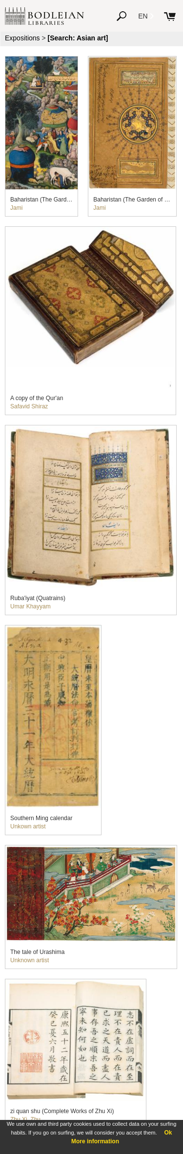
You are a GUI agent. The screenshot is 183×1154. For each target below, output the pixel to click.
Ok (168, 1132)
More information (95, 1141)
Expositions (22, 38)
